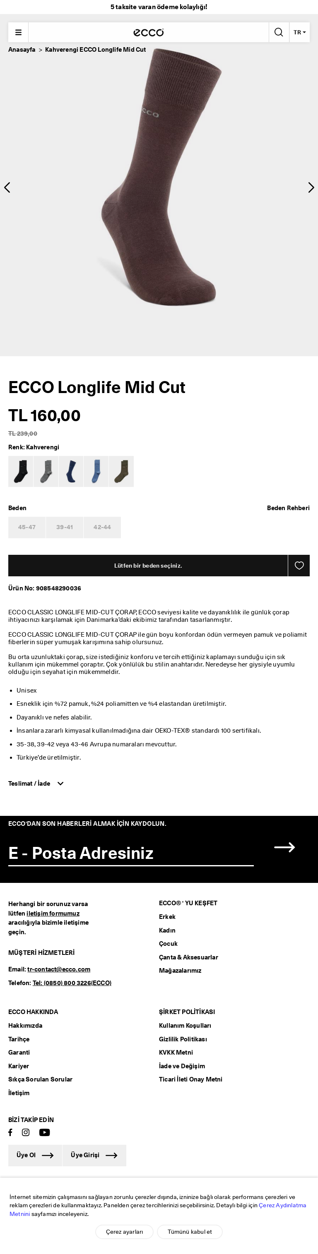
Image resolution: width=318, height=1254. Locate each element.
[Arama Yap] (278, 32)
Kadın (167, 930)
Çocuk (168, 943)
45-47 (27, 527)
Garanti (19, 1052)
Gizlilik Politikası (183, 1039)
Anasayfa (22, 49)
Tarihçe (18, 1039)
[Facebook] (10, 1133)
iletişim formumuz (52, 913)
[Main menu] (18, 32)
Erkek (167, 917)
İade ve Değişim (182, 1066)
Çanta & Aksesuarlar (188, 957)
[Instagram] (25, 1133)
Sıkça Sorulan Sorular (40, 1079)
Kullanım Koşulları (185, 1025)
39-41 (64, 527)
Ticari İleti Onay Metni (191, 1079)
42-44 (102, 527)
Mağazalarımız (180, 970)
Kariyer (18, 1066)
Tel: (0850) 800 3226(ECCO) (72, 983)
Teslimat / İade (29, 783)
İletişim (19, 1093)
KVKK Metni (176, 1052)
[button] (7, 187)
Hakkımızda (25, 1025)
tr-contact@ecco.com (58, 969)
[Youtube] (44, 1133)
